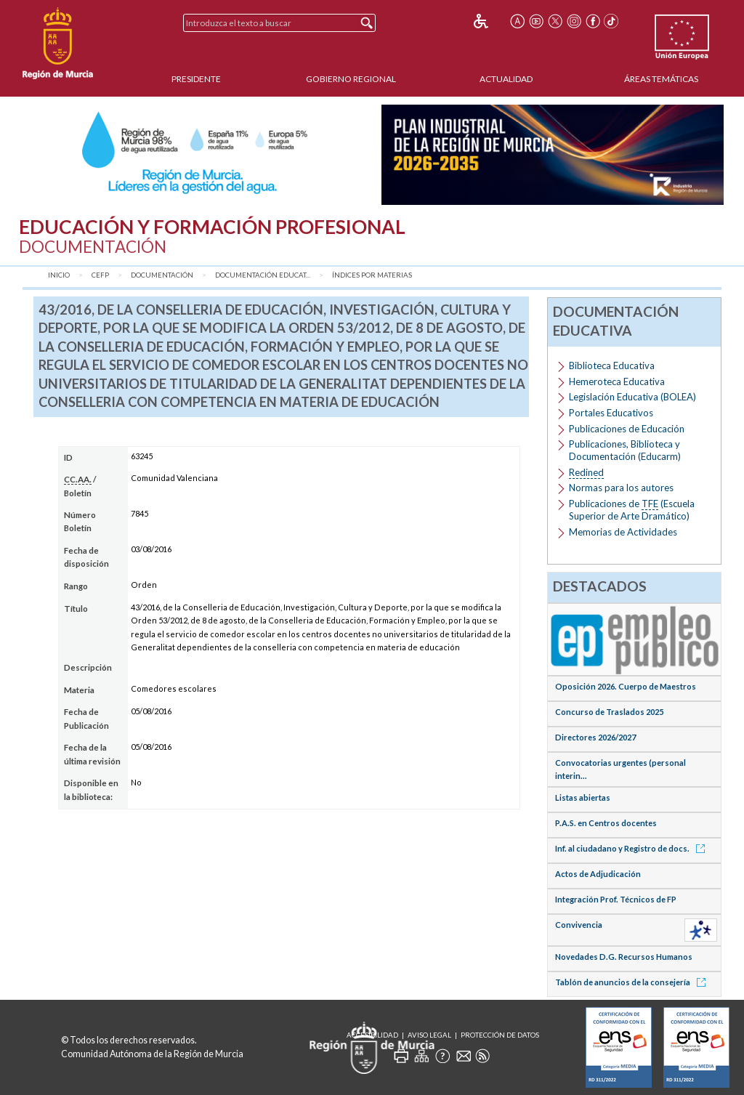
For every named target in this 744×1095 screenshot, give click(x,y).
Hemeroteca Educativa (617, 381)
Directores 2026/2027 (595, 737)
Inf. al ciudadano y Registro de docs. (632, 848)
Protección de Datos (500, 1035)
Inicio (59, 275)
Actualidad (506, 78)
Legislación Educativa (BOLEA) (632, 397)
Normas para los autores (621, 487)
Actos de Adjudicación (598, 873)
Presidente (196, 78)
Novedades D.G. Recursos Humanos (623, 956)
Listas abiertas (582, 797)
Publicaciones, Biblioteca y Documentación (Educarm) (625, 450)
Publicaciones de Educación (626, 429)
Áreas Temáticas (661, 78)
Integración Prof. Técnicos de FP (615, 899)
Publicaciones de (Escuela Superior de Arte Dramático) (632, 510)
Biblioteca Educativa (612, 365)
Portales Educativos (611, 413)
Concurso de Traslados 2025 (609, 711)
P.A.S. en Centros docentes (606, 823)
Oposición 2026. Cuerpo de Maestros (625, 686)
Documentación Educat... (262, 275)
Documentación (162, 275)
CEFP (100, 275)
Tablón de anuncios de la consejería (633, 982)
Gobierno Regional (351, 78)
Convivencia (578, 924)
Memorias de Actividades (623, 532)
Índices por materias (372, 275)
